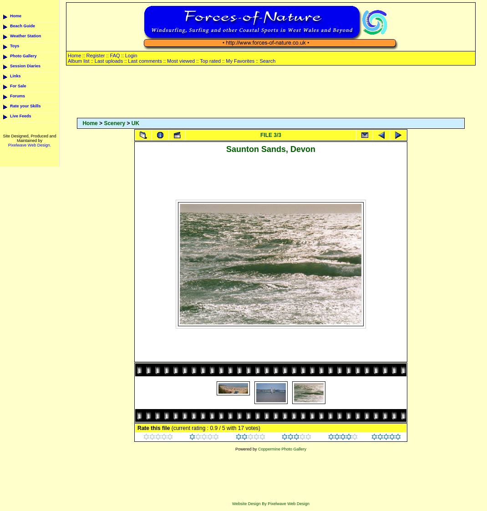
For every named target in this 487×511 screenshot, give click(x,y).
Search (267, 61)
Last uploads (109, 61)
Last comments (145, 61)
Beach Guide (22, 26)
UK (135, 123)
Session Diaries (25, 66)
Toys (14, 46)
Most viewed (181, 61)
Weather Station (25, 36)
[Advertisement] (270, 92)
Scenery (114, 123)
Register (95, 55)
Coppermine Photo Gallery (282, 449)
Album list (79, 61)
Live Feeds (20, 116)
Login (131, 55)
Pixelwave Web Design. (29, 145)
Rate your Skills (25, 106)
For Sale (18, 86)
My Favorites (240, 61)
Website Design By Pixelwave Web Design (270, 503)
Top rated (210, 61)
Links (15, 76)
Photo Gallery (23, 56)
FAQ (115, 55)
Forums (17, 96)
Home (15, 16)
